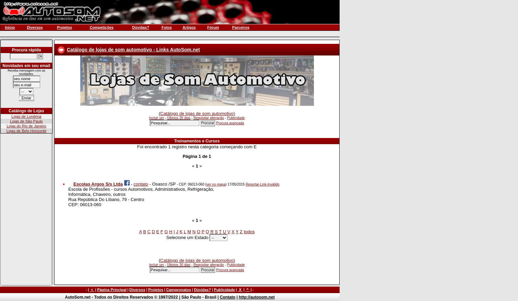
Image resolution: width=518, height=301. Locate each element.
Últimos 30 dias (178, 118)
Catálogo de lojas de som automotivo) (197, 113)
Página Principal (112, 290)
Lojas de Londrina (26, 116)
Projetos (155, 290)
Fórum (213, 27)
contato (140, 184)
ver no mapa (216, 184)
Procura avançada (230, 123)
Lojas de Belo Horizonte (27, 131)
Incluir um (156, 118)
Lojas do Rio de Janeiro (26, 126)
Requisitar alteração (208, 118)
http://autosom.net (257, 297)
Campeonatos (178, 290)
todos (249, 231)
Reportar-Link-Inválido (262, 184)
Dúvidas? (202, 290)
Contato (227, 297)
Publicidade (236, 118)
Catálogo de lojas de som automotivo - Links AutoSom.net (133, 49)
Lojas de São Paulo (26, 121)
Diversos (137, 290)
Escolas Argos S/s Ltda (98, 184)
